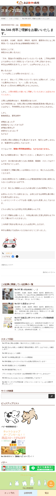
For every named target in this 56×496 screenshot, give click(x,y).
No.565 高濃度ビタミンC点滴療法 (14, 365)
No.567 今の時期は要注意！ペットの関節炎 (17, 357)
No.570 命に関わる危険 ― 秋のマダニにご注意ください (21, 343)
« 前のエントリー (7, 265)
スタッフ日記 (14, 19)
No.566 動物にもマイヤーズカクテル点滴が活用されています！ (24, 361)
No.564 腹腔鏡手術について (12, 369)
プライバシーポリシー (28, 475)
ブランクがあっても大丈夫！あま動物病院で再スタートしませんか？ (26, 374)
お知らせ (9, 253)
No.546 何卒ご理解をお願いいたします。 (36, 19)
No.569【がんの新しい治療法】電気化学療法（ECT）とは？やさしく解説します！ (28, 348)
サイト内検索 (7, 391)
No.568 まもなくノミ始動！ (12, 353)
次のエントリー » (49, 272)
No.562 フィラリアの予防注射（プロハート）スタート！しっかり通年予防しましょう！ (27, 383)
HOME (3, 19)
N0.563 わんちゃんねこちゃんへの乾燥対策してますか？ (22, 378)
